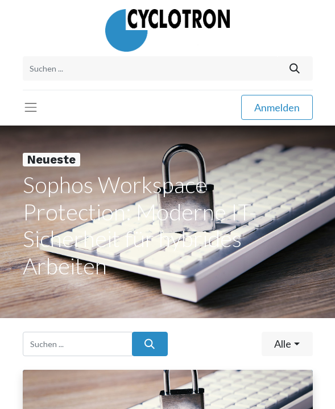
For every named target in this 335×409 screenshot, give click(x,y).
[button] (287, 344)
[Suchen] (294, 68)
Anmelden (277, 107)
